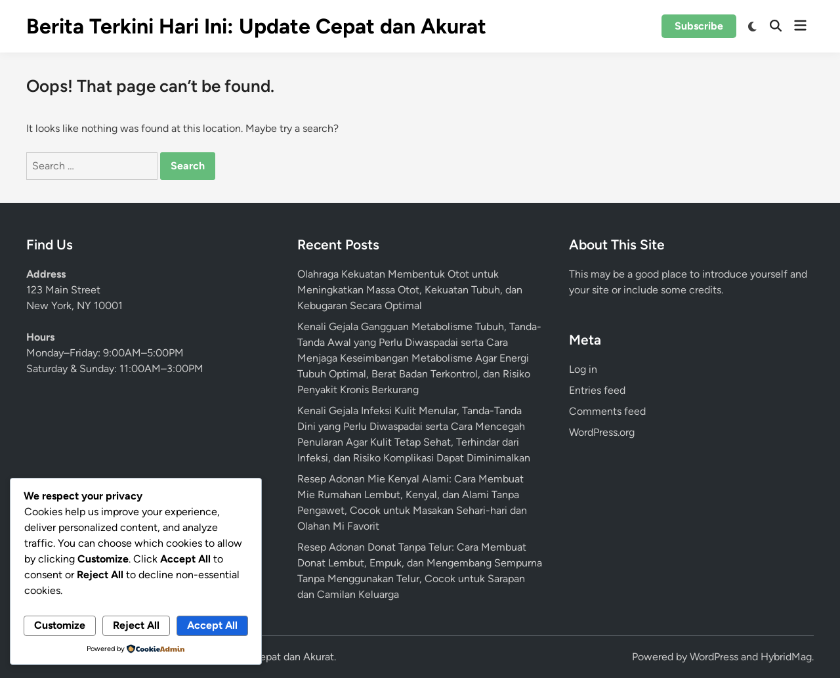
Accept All (212, 625)
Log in (583, 369)
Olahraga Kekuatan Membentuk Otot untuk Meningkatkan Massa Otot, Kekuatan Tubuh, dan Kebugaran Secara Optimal (409, 290)
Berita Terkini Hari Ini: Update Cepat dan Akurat (256, 26)
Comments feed (607, 411)
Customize (59, 625)
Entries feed (597, 390)
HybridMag (786, 656)
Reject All (136, 625)
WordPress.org (602, 432)
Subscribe (699, 26)
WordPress (714, 656)
